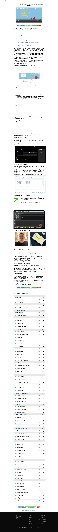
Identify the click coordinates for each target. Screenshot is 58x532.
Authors (15, 518)
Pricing (15, 515)
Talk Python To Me (32, 249)
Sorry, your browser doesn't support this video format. (29, 15)
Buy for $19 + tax (20, 25)
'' (12, 1)
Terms (15, 520)
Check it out (32, 85)
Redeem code (16, 517)
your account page (19, 271)
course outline (20, 107)
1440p (30, 197)
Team (34, 25)
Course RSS (16, 521)
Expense (17, 516)
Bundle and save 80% (28, 25)
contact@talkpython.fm (34, 290)
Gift (39, 25)
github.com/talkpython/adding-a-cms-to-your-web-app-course (27, 42)
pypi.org (25, 130)
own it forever (32, 23)
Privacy (15, 519)
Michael (18, 246)
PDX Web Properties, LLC (26, 527)
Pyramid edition (17, 68)
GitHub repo (19, 174)
